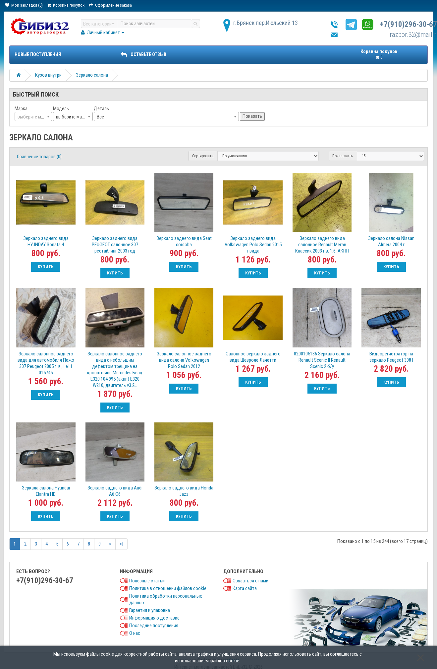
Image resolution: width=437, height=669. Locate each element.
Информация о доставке (154, 618)
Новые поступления (38, 54)
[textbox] (33, 116)
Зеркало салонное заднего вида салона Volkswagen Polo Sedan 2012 (184, 360)
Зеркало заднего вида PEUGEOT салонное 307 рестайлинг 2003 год (115, 244)
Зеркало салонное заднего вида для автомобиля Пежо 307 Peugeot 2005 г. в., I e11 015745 (46, 363)
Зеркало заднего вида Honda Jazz (183, 491)
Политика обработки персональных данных (165, 599)
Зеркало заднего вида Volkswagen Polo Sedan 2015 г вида (253, 244)
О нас (134, 633)
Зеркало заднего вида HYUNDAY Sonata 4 (46, 241)
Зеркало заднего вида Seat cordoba (184, 241)
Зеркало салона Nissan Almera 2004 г (391, 241)
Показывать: (343, 156)
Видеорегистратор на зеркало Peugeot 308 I (391, 357)
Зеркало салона (92, 75)
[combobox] (33, 116)
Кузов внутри (48, 75)
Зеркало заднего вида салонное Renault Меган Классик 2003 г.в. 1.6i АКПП (322, 244)
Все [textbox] (100, 117)
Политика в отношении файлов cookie (167, 588)
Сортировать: (203, 156)
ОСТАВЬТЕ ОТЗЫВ (143, 54)
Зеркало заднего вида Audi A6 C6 (114, 491)
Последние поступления (153, 626)
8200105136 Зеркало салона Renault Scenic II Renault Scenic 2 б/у (322, 360)
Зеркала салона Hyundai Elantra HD (46, 491)
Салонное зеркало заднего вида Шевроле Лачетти (253, 357)
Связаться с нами (250, 581)
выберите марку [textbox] (72, 117)
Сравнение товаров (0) (39, 156)
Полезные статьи (147, 581)
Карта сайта (245, 588)
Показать (252, 116)
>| (121, 544)
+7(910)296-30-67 (408, 24)
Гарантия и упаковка (149, 610)
